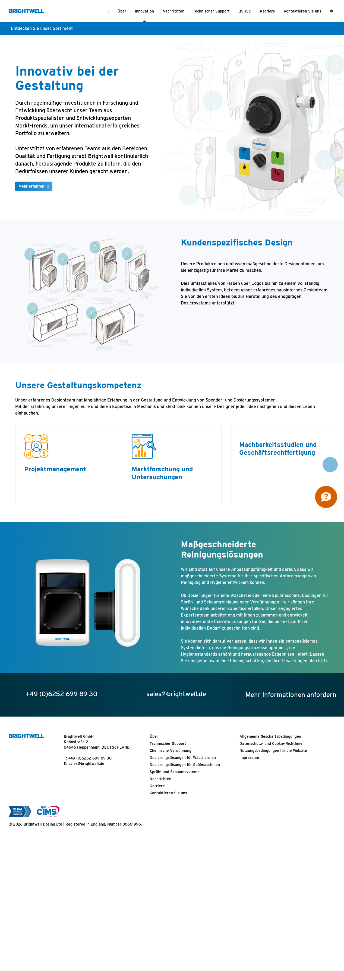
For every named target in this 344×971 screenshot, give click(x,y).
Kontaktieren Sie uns (302, 11)
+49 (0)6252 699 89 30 (90, 758)
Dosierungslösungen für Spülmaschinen (185, 765)
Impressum (249, 757)
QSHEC (244, 11)
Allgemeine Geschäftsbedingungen (270, 736)
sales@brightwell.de (86, 763)
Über (122, 11)
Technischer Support (211, 11)
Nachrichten (173, 11)
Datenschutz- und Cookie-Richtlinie (270, 743)
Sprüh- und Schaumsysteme (175, 772)
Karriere (267, 11)
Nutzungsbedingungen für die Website (273, 750)
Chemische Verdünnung (170, 750)
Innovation (144, 11)
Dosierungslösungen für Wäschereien (183, 757)
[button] (330, 464)
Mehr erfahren (31, 186)
